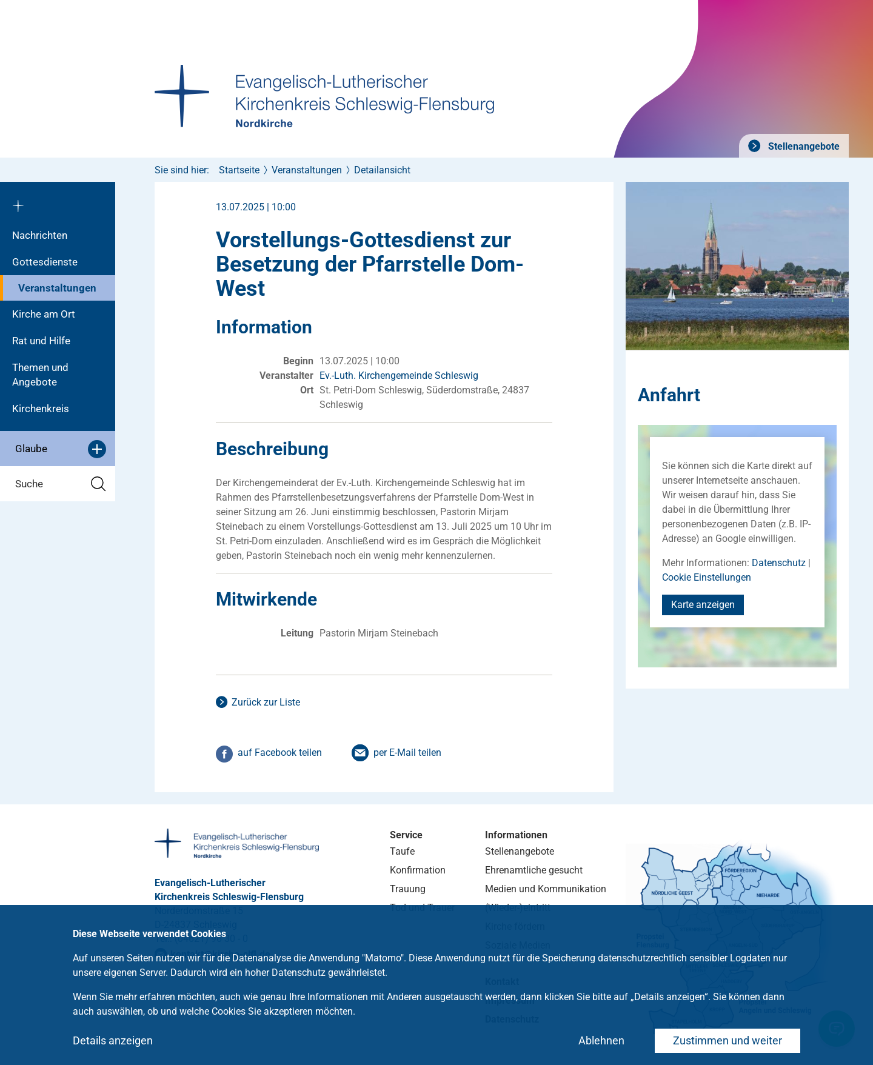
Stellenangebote (803, 146)
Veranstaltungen (57, 288)
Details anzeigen (113, 1040)
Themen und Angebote (40, 374)
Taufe (402, 851)
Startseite (239, 170)
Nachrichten (39, 235)
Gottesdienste (45, 262)
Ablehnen (601, 1040)
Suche (60, 484)
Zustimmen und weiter (727, 1040)
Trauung (408, 889)
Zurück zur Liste (266, 702)
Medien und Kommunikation (545, 889)
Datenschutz (779, 563)
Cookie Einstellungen (706, 577)
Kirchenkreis (40, 408)
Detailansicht (382, 170)
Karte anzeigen (703, 604)
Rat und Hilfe (41, 341)
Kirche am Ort (43, 314)
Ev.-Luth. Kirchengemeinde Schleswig (398, 375)
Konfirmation (418, 870)
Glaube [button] (60, 449)
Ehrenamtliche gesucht (534, 870)
